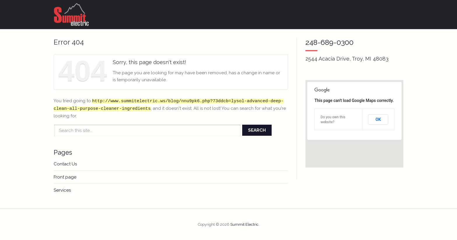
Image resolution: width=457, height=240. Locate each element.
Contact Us (65, 164)
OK (378, 119)
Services (62, 190)
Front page (65, 177)
